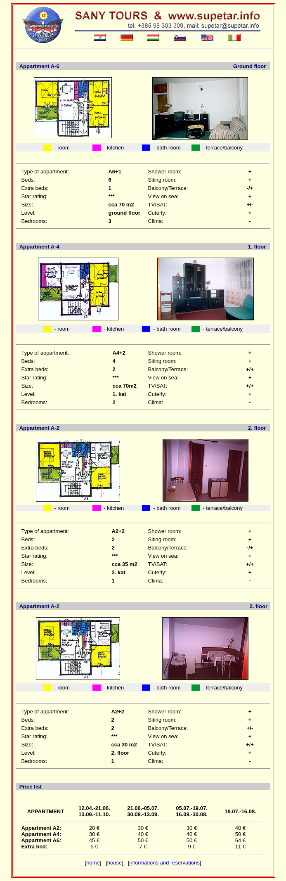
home (93, 863)
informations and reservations (164, 863)
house (114, 863)
